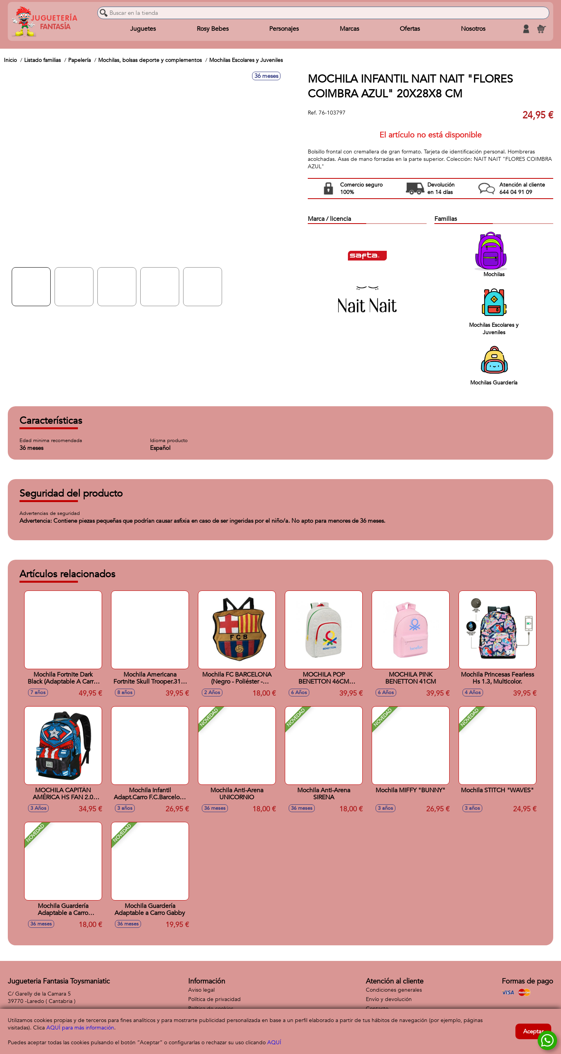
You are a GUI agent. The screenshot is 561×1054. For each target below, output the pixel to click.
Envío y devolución (389, 999)
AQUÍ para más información (80, 1027)
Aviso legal (201, 990)
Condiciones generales (394, 990)
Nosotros (473, 29)
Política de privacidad (214, 999)
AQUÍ (274, 1042)
